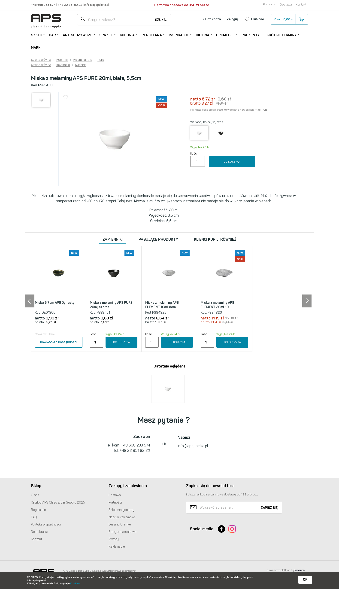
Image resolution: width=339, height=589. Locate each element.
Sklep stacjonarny (121, 510)
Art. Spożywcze (77, 34)
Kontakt (301, 4)
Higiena (202, 34)
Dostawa (286, 4)
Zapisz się (269, 508)
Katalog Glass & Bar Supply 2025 (58, 502)
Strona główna (41, 59)
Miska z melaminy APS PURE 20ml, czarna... (111, 305)
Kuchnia (127, 34)
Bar (52, 34)
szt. (289, 19)
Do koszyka (232, 161)
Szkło (36, 34)
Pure (100, 59)
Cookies (75, 583)
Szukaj (161, 20)
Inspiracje (179, 34)
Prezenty (251, 35)
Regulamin (38, 510)
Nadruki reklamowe (122, 517)
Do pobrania (39, 532)
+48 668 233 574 (43, 4)
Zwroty (114, 539)
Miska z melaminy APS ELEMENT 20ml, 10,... (217, 305)
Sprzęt (106, 34)
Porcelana (152, 34)
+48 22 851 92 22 (70, 4)
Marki (36, 48)
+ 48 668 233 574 (135, 445)
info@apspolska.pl (96, 4)
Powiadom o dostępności (58, 342)
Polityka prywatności (46, 524)
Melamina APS (82, 59)
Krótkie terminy (282, 34)
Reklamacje (117, 547)
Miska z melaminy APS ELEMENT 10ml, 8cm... (162, 305)
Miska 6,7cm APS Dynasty (55, 303)
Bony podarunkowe (122, 532)
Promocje (225, 34)
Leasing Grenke (120, 524)
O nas (35, 495)
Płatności (115, 502)
